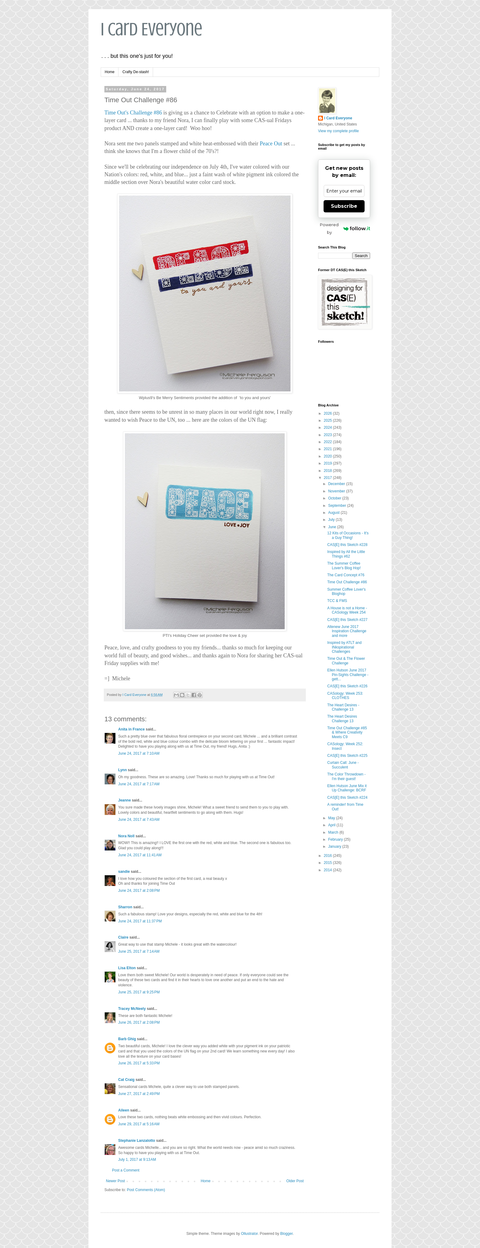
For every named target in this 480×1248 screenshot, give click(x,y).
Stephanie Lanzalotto (136, 1140)
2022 (328, 442)
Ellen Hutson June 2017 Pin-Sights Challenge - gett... (347, 674)
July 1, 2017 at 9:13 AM (137, 1159)
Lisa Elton (127, 968)
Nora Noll (126, 836)
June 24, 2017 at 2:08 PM (139, 890)
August (334, 512)
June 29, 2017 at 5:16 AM (138, 1124)
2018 (328, 471)
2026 (328, 413)
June (332, 527)
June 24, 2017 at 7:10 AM (138, 753)
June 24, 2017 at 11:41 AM (140, 855)
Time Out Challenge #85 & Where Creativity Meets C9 (347, 732)
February (336, 839)
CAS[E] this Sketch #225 (347, 755)
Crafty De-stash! (135, 72)
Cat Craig (126, 1080)
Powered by (345, 228)
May (332, 818)
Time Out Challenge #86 (347, 582)
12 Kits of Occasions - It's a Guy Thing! (348, 535)
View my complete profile (338, 131)
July (332, 520)
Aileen (123, 1110)
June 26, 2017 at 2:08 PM (139, 1022)
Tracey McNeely (132, 1009)
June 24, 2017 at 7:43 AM (138, 819)
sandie (124, 871)
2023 (328, 435)
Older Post (295, 1181)
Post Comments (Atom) (146, 1190)
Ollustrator (249, 1233)
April (332, 825)
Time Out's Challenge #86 (133, 113)
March (333, 832)
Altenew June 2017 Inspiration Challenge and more (346, 631)
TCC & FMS (337, 601)
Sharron (125, 907)
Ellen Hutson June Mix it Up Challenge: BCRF (347, 788)
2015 (328, 863)
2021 (328, 449)
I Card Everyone (151, 29)
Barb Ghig (127, 1039)
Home (109, 72)
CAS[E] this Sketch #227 (347, 620)
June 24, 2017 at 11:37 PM (140, 921)
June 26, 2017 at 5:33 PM (139, 1063)
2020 (328, 456)
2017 (328, 478)
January (335, 846)
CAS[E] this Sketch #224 (347, 797)
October (335, 498)
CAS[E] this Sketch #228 (347, 545)
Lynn (122, 770)
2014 (328, 870)
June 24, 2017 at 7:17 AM (138, 784)
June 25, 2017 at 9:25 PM (139, 992)
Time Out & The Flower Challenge (346, 660)
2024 (328, 427)
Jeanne (124, 800)
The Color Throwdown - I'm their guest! (346, 776)
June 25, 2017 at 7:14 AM (138, 951)
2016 (328, 856)
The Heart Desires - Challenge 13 (343, 707)
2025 (328, 420)
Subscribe (344, 206)
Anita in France (131, 729)
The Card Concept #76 (345, 575)
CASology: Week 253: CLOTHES (345, 695)
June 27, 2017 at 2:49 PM (139, 1094)
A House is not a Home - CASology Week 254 (347, 610)
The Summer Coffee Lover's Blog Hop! (344, 565)
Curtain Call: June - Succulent (343, 764)
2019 (328, 463)
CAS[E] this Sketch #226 (347, 686)
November (337, 491)
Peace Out (271, 143)
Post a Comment (125, 1170)
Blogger (286, 1233)
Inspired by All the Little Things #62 (346, 554)
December (337, 484)
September (337, 505)
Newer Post (115, 1181)
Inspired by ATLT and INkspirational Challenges (344, 647)
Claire (123, 937)
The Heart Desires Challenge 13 (342, 718)
